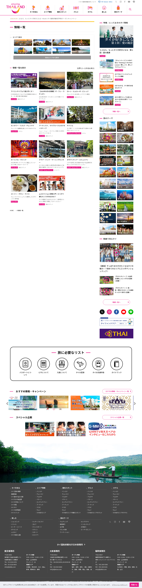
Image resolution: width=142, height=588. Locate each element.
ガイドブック (15, 513)
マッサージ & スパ (37, 522)
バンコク (39, 491)
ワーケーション (64, 532)
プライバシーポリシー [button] (119, 585)
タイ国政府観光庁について (88, 2)
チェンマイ (40, 494)
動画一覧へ (116, 302)
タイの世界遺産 (16, 510)
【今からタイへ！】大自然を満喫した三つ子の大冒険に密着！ (123, 278)
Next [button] (134, 18)
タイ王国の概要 (16, 491)
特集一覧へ (116, 111)
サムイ (39, 510)
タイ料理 (14, 505)
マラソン (35, 530)
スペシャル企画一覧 (117, 417)
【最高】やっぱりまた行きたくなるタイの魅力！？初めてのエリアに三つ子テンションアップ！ (116, 269)
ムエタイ (14, 532)
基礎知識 (14, 494)
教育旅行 (62, 524)
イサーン (39, 499)
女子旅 (62, 527)
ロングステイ (85, 522)
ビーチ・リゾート (16, 527)
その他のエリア (41, 513)
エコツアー (35, 535)
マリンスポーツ (37, 527)
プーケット (40, 505)
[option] (71, 18)
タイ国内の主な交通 (17, 497)
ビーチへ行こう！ (86, 530)
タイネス (14, 507)
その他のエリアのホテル (120, 513)
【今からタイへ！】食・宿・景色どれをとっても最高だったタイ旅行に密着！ (124, 290)
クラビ (39, 507)
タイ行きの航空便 (16, 499)
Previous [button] (8, 18)
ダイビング (14, 530)
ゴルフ (34, 524)
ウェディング (64, 522)
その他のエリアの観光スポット (71, 513)
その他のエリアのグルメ (94, 513)
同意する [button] (134, 585)
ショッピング (15, 522)
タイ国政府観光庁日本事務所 (70, 544)
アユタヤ (39, 497)
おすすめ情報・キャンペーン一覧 (117, 391)
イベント (14, 524)
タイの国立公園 (16, 535)
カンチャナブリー (42, 502)
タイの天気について (17, 502)
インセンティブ (85, 524)
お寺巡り (83, 527)
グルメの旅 (63, 530)
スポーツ (35, 532)
